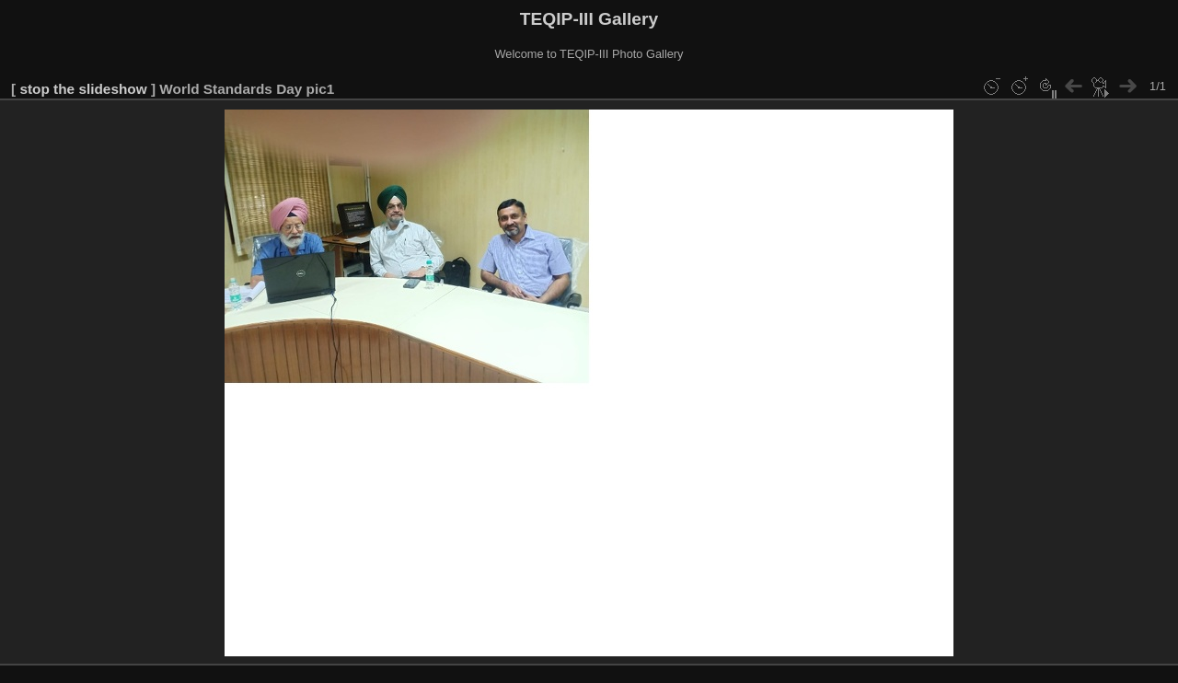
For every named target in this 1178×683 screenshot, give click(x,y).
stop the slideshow (82, 89)
